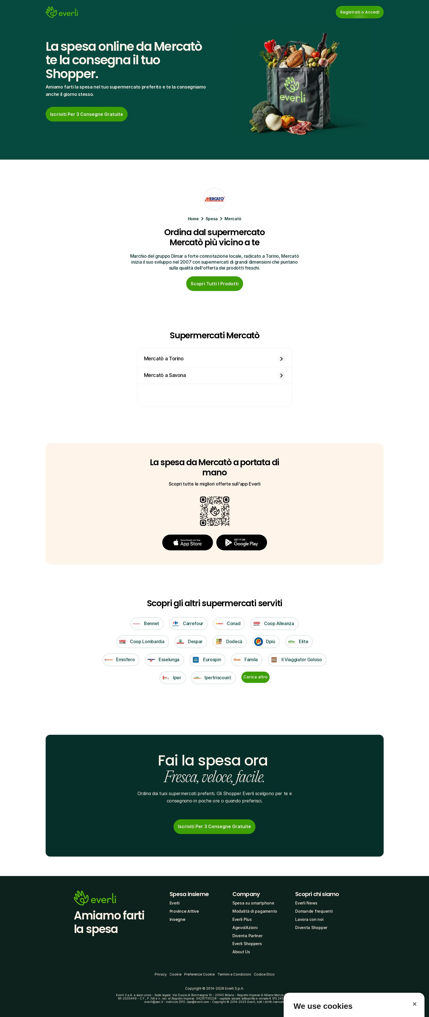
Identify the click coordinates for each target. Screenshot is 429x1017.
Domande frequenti (314, 911)
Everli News (306, 903)
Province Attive (184, 911)
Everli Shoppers (247, 943)
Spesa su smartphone (253, 903)
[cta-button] (87, 114)
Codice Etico (264, 974)
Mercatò (232, 218)
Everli (175, 903)
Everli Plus (242, 919)
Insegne (177, 919)
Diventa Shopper (311, 927)
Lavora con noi (309, 919)
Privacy (161, 974)
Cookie (175, 974)
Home (193, 218)
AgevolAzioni (245, 927)
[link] (214, 826)
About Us (241, 951)
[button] (187, 542)
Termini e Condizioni (234, 974)
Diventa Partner (247, 935)
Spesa (212, 218)
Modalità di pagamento (254, 911)
